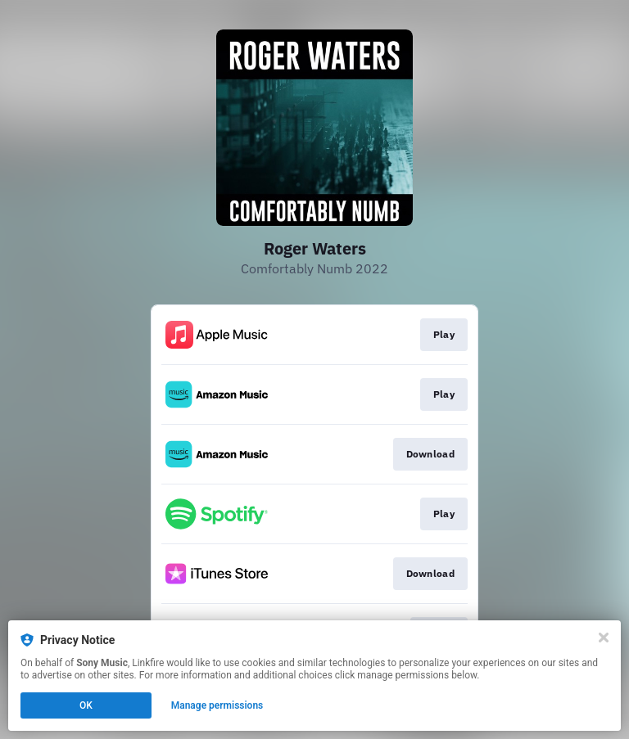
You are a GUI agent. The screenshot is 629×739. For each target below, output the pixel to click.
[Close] (604, 637)
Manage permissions (217, 705)
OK (86, 705)
